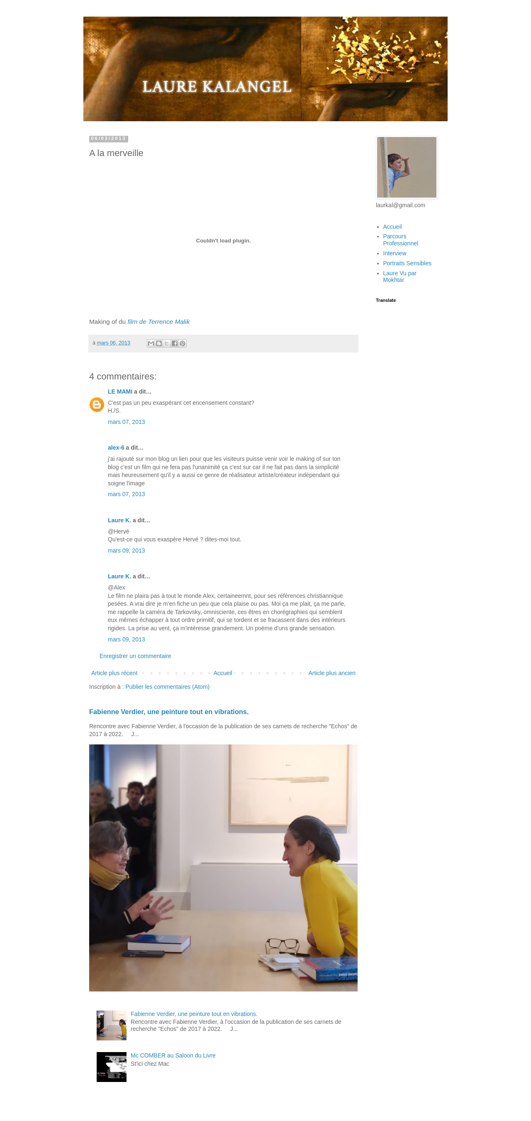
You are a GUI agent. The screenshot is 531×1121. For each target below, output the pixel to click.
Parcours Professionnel (401, 240)
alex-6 (116, 447)
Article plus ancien (332, 673)
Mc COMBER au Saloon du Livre (173, 1055)
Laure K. (119, 520)
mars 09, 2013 (126, 550)
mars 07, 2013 (126, 422)
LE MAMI (120, 391)
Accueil (223, 673)
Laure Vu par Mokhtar (400, 277)
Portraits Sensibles (407, 263)
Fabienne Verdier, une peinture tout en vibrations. (169, 711)
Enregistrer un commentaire (135, 656)
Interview (395, 253)
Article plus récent (114, 673)
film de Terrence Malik (158, 321)
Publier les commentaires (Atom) (167, 686)
